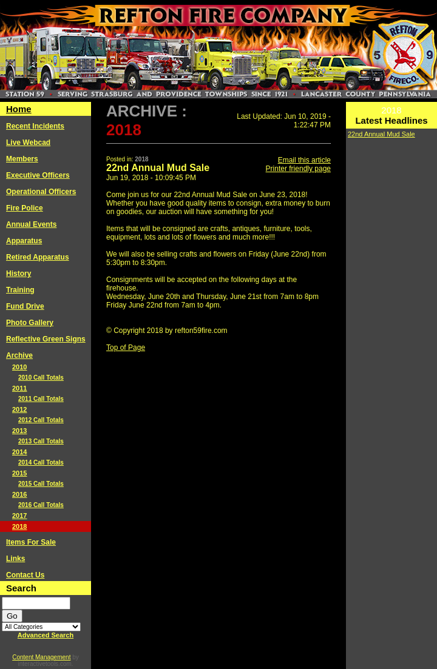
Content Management (41, 657)
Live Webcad (28, 142)
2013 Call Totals (41, 441)
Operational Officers (41, 191)
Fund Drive (25, 306)
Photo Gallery (29, 322)
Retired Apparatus (37, 257)
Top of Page (125, 347)
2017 (19, 515)
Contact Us (25, 575)
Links (15, 558)
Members (22, 159)
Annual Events (31, 224)
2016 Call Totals (41, 505)
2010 (19, 367)
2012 (19, 409)
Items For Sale (31, 542)
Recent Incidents (35, 126)
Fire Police (24, 208)
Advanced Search (45, 635)
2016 (19, 494)
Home (19, 109)
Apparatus (24, 241)
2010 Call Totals (41, 377)
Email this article (304, 160)
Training (20, 290)
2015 (19, 473)
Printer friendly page (298, 168)
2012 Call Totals (41, 420)
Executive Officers (38, 175)
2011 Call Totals (41, 398)
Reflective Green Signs (46, 339)
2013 (19, 430)
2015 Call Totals (41, 483)
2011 (19, 388)
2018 (19, 526)
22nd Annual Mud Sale (381, 134)
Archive (19, 355)
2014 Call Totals (41, 462)
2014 (19, 452)
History (18, 273)
